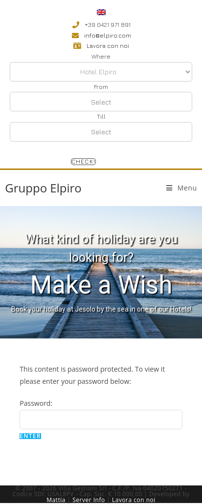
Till (101, 116)
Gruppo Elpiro (43, 188)
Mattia (56, 500)
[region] (101, 272)
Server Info (88, 500)
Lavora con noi (134, 500)
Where (101, 56)
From (101, 86)
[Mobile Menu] (181, 188)
